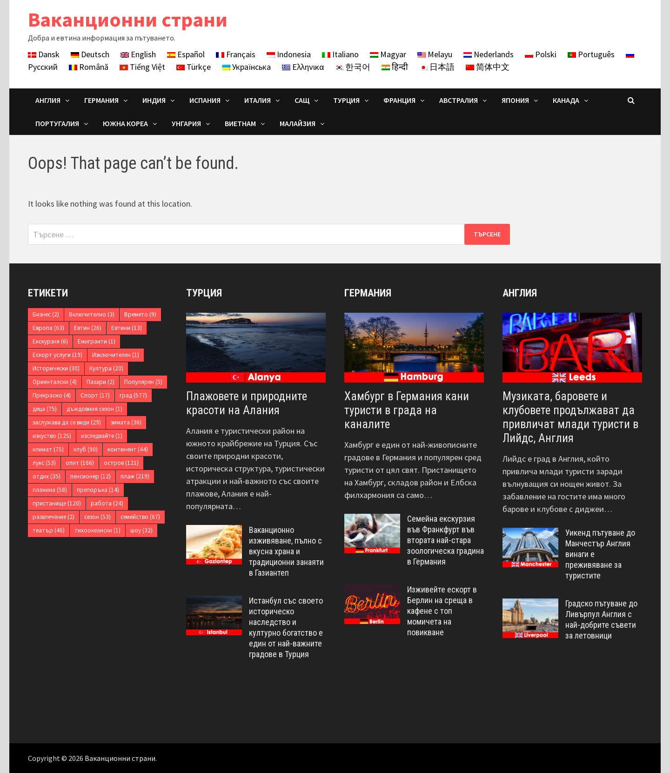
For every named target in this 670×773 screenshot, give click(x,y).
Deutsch (90, 54)
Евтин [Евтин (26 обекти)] (87, 328)
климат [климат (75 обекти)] (48, 449)
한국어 (352, 66)
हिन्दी (395, 66)
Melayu (434, 54)
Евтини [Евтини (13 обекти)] (126, 328)
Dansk (44, 54)
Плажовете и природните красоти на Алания (246, 403)
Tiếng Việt (142, 66)
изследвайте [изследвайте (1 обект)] (101, 436)
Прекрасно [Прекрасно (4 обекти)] (52, 395)
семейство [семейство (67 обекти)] (140, 517)
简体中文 (487, 66)
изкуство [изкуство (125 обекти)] (52, 436)
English (138, 54)
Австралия (458, 100)
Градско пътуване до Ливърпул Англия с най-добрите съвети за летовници (601, 619)
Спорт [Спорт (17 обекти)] (95, 395)
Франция (399, 100)
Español (186, 54)
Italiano (340, 54)
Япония (515, 100)
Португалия (57, 123)
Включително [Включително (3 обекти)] (91, 314)
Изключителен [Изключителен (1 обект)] (115, 355)
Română (88, 66)
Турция (346, 100)
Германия (101, 100)
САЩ (302, 100)
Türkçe (193, 66)
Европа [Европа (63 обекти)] (48, 328)
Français (235, 54)
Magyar (388, 54)
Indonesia (289, 54)
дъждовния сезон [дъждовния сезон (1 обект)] (94, 409)
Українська (246, 66)
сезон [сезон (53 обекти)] (97, 517)
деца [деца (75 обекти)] (45, 409)
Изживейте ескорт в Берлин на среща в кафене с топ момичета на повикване (442, 611)
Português (591, 54)
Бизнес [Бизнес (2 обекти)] (46, 314)
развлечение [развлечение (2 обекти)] (53, 517)
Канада (566, 100)
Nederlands (488, 54)
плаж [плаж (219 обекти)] (135, 476)
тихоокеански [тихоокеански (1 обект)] (97, 530)
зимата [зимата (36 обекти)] (126, 422)
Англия (47, 100)
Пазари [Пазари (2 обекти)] (100, 382)
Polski (540, 54)
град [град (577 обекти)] (133, 395)
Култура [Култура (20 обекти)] (106, 368)
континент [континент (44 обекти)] (127, 449)
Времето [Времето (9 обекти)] (140, 314)
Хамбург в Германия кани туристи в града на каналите (406, 410)
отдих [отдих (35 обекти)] (46, 476)
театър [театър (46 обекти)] (49, 530)
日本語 (437, 66)
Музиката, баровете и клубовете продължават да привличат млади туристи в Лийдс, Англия (570, 417)
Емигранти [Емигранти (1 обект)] (96, 341)
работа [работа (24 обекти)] (107, 503)
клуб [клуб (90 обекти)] (86, 449)
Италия (257, 100)
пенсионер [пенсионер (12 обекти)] (90, 476)
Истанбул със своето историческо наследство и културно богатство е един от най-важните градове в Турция (286, 627)
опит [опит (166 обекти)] (80, 463)
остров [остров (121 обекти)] (121, 463)
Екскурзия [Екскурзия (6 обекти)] (50, 341)
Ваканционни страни (128, 19)
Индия (154, 100)
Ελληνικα (303, 66)
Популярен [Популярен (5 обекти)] (143, 382)
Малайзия (297, 123)
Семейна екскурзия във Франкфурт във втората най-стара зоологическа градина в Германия (445, 540)
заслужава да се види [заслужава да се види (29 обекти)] (67, 422)
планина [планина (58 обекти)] (50, 490)
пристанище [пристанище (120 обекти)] (57, 503)
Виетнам (240, 123)
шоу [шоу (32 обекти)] (141, 530)
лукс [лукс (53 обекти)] (44, 463)
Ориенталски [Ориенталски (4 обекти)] (55, 382)
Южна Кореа (125, 123)
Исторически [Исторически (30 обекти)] (56, 368)
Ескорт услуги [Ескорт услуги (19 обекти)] (57, 355)
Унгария (186, 123)
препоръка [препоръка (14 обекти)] (98, 490)
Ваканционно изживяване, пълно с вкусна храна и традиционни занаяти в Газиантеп (286, 551)
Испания (205, 100)
